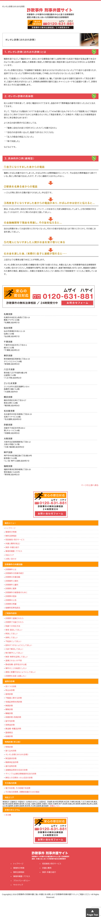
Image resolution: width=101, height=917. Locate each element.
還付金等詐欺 (10, 766)
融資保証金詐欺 (11, 762)
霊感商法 (9, 733)
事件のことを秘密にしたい (16, 668)
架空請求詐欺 (10, 758)
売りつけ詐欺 (10, 686)
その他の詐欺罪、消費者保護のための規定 (22, 792)
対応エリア (9, 555)
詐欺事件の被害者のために (16, 592)
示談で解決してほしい (14, 649)
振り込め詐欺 (10, 751)
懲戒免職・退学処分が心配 (16, 664)
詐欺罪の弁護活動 (12, 577)
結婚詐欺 (9, 736)
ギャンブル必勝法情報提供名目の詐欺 (20, 774)
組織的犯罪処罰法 (12, 608)
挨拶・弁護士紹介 (12, 547)
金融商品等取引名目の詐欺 (16, 770)
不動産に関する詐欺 (13, 698)
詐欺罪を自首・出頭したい (16, 676)
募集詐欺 (9, 709)
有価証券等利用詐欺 (13, 702)
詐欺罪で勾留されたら (14, 622)
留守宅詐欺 (10, 721)
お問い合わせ (10, 559)
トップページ (10, 528)
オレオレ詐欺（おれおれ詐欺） (16, 754)
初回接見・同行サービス (14, 540)
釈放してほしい (11, 634)
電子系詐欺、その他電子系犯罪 (17, 788)
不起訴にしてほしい (13, 641)
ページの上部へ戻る (90, 485)
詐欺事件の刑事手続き (14, 573)
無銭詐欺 (9, 706)
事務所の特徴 (10, 532)
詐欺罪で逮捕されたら (14, 618)
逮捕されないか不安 (13, 661)
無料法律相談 (10, 536)
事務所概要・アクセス (13, 551)
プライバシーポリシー (21, 881)
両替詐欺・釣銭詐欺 (13, 717)
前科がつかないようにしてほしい (18, 645)
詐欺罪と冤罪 (10, 589)
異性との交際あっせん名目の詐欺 (18, 778)
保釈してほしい (11, 638)
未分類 (8, 815)
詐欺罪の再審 (10, 604)
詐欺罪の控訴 (10, 596)
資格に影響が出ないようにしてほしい (20, 672)
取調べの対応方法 (12, 626)
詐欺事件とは (10, 569)
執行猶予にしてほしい (14, 653)
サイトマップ (18, 885)
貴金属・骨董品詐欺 (13, 729)
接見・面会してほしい (13, 630)
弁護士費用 (46, 868)
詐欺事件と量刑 (11, 585)
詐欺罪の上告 (10, 600)
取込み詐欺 (10, 690)
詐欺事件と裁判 (11, 581)
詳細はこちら (55, 806)
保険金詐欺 (10, 725)
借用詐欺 (9, 694)
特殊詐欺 (9, 747)
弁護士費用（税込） (12, 544)
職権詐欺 (9, 713)
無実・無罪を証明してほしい (16, 657)
